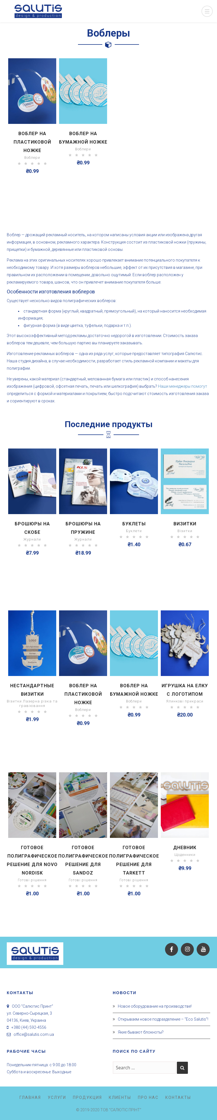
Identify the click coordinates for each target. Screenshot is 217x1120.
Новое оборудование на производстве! (155, 1006)
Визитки (184, 523)
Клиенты (120, 1097)
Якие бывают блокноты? (141, 1032)
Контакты (178, 1097)
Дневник (184, 847)
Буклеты (134, 523)
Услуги (57, 1097)
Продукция (87, 1097)
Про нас (148, 1097)
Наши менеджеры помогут (182, 386)
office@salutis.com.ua (34, 1034)
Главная (30, 1097)
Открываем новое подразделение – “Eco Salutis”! (163, 1019)
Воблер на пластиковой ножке (32, 142)
